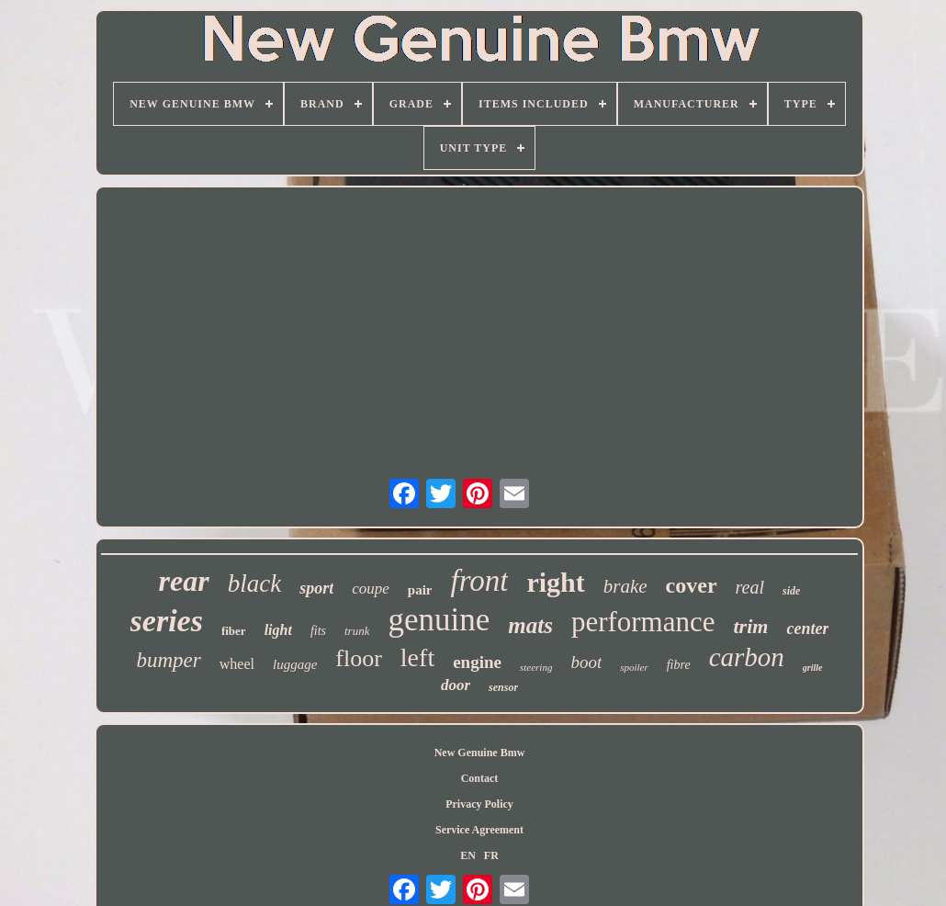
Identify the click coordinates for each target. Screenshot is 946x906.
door (455, 685)
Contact (480, 778)
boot (586, 662)
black (254, 583)
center (807, 628)
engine (477, 662)
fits (318, 631)
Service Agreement (479, 829)
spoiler (634, 667)
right (555, 582)
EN (468, 855)
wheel (237, 664)
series (166, 621)
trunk (356, 631)
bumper (168, 660)
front (479, 580)
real (750, 587)
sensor (503, 687)
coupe (370, 588)
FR (491, 855)
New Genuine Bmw (479, 752)
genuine (439, 620)
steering (536, 667)
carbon (746, 657)
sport (316, 588)
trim (751, 626)
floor (358, 658)
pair (420, 590)
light (278, 630)
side (791, 590)
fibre (679, 665)
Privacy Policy (479, 804)
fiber (233, 631)
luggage (295, 664)
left (417, 657)
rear (184, 580)
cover (691, 585)
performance (643, 622)
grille (813, 668)
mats (530, 625)
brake (625, 586)
